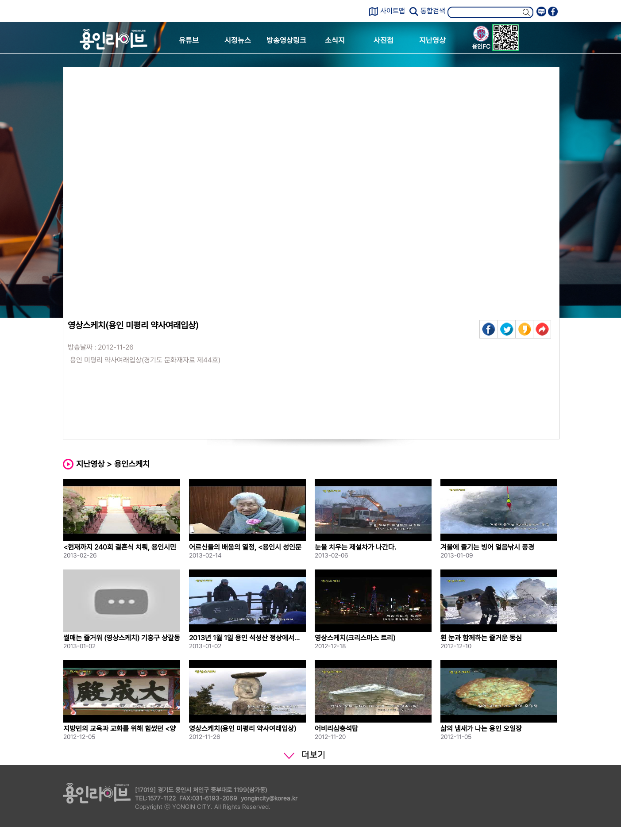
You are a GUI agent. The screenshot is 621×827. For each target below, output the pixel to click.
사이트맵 (392, 11)
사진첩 (383, 40)
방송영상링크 (286, 40)
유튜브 (189, 40)
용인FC (481, 39)
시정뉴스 (237, 40)
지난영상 (432, 40)
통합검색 (432, 11)
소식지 (335, 40)
